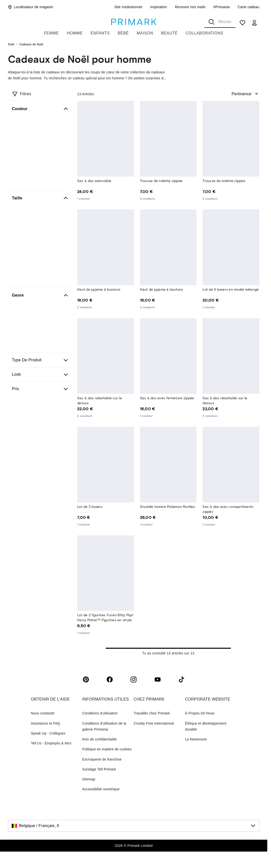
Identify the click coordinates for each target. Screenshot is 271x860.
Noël (11, 44)
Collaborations (204, 33)
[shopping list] (242, 23)
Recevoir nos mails (190, 7)
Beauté (169, 33)
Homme (75, 33)
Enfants (100, 33)
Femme (51, 33)
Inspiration (158, 7)
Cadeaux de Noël (31, 44)
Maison (145, 33)
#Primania (221, 7)
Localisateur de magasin (30, 7)
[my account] (254, 23)
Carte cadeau (248, 7)
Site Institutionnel (128, 7)
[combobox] (220, 22)
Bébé (123, 33)
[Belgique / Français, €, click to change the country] (133, 826)
